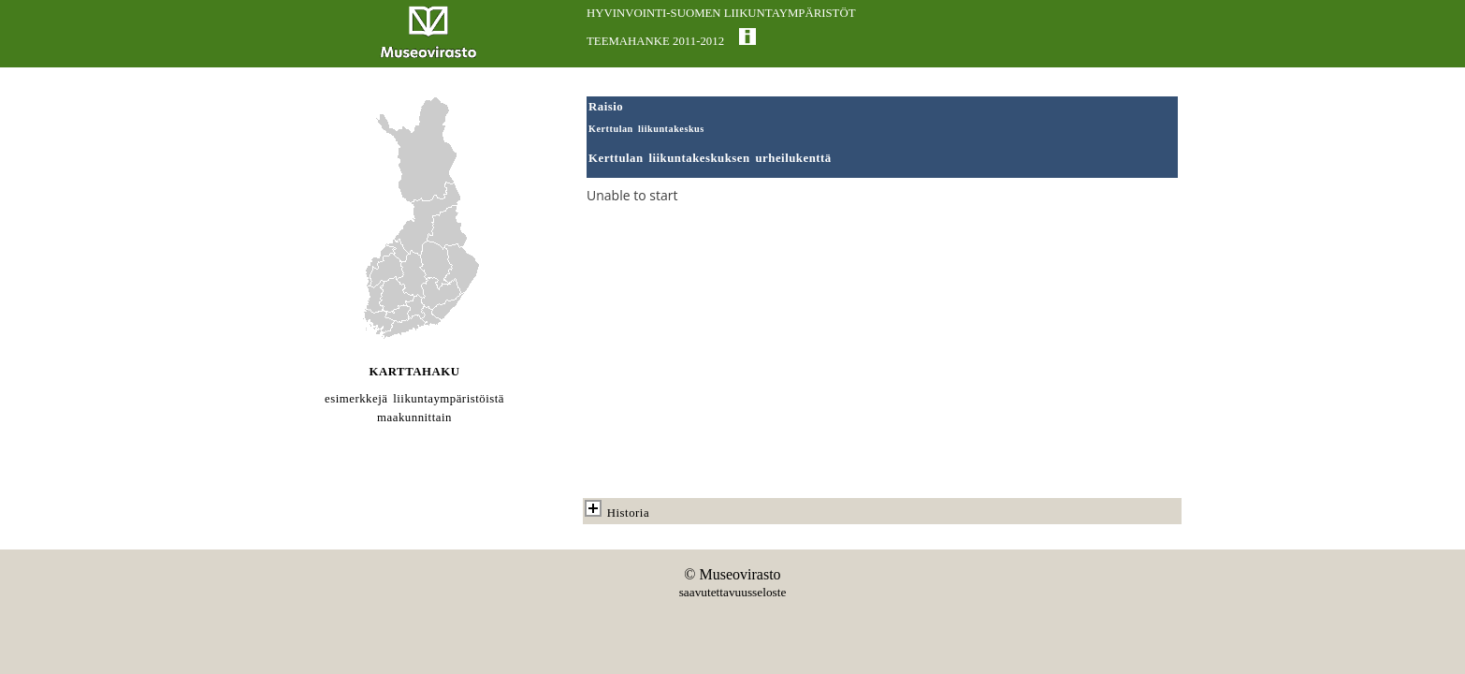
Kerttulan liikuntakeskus (646, 129)
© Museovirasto (732, 574)
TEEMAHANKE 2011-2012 (655, 41)
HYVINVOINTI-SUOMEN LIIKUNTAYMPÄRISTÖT (721, 13)
